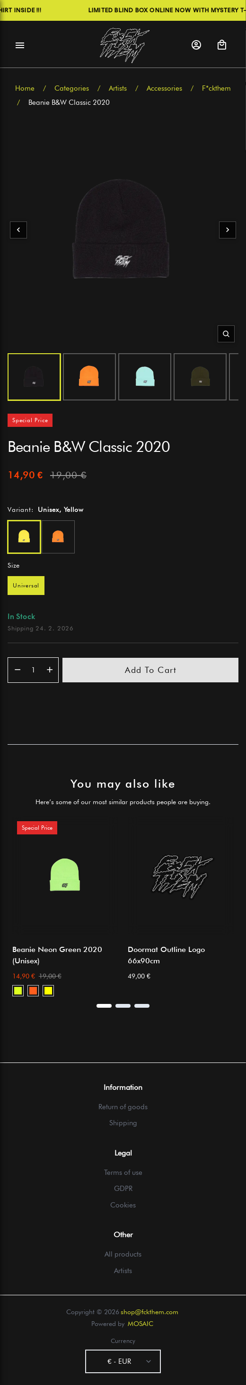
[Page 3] (141, 1006)
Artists (118, 88)
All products (123, 1254)
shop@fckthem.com (149, 1312)
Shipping (123, 1123)
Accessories (164, 88)
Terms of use (123, 1172)
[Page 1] (104, 1006)
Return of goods (123, 1107)
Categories (71, 88)
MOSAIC (140, 1323)
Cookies (123, 1205)
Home (25, 88)
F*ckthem (216, 88)
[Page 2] (123, 1006)
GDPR (123, 1188)
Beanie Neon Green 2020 (57, 955)
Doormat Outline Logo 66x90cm (166, 955)
